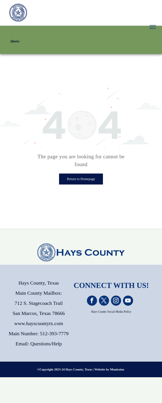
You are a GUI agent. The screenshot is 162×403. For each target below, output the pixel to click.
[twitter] (104, 301)
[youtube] (128, 301)
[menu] (152, 27)
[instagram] (116, 301)
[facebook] (92, 301)
